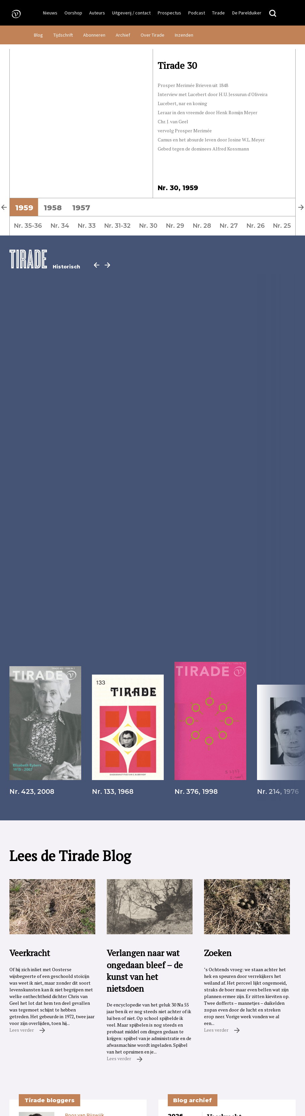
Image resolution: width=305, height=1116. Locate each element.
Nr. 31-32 (117, 225)
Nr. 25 (282, 225)
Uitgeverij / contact (131, 13)
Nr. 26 (255, 225)
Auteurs (97, 13)
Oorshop (73, 13)
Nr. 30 (148, 225)
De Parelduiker (246, 13)
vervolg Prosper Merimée (185, 130)
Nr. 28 (202, 225)
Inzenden (184, 35)
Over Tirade (152, 35)
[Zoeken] (273, 13)
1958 (53, 207)
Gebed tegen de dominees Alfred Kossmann (203, 148)
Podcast (196, 13)
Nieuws (50, 13)
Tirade (218, 13)
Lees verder (27, 1030)
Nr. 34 (59, 225)
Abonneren (94, 35)
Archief (123, 35)
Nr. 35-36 (28, 225)
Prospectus (169, 13)
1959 (24, 207)
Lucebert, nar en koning (182, 103)
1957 (81, 207)
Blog (38, 35)
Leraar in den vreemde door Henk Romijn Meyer (207, 112)
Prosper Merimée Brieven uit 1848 (193, 85)
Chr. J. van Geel (173, 121)
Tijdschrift (63, 35)
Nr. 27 (228, 225)
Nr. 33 (87, 225)
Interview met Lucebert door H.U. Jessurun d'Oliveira (212, 94)
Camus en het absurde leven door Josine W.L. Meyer (211, 139)
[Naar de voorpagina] (14, 13)
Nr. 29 (175, 225)
